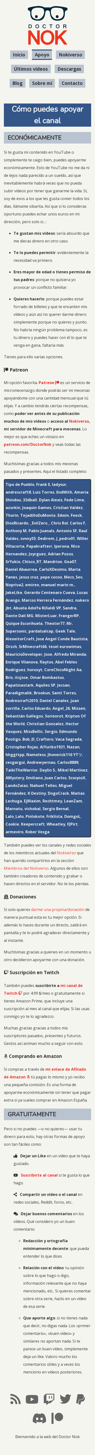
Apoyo (42, 54)
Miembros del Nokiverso (26, 868)
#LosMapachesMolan (47, 1447)
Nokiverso (70, 54)
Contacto (72, 83)
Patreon (49, 382)
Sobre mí (42, 83)
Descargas (69, 69)
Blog (17, 83)
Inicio (19, 54)
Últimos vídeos (31, 69)
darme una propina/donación (57, 909)
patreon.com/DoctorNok (27, 444)
